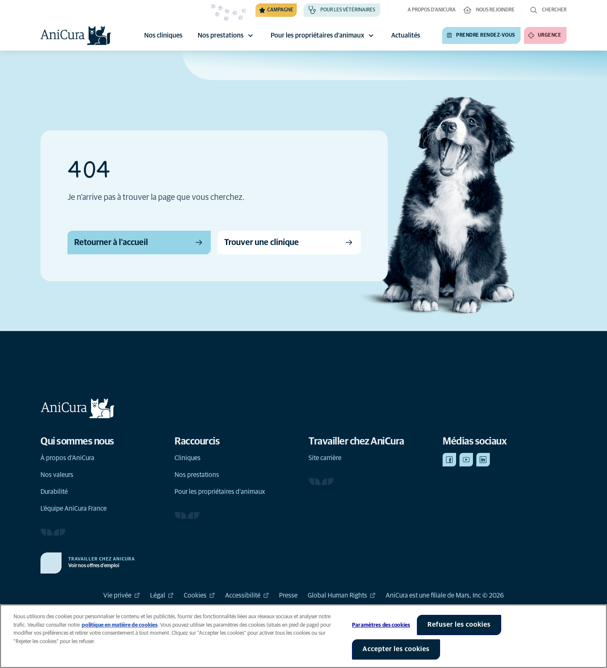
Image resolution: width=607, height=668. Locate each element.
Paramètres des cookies (381, 625)
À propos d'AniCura (67, 458)
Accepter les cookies (396, 649)
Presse (288, 595)
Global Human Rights (342, 595)
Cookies (199, 595)
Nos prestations (226, 35)
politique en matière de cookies (120, 625)
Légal (162, 595)
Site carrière (325, 458)
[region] (303, 636)
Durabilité (54, 491)
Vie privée (121, 595)
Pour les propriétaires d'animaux (323, 35)
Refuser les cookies (459, 624)
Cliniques (188, 458)
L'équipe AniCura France (73, 508)
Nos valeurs (56, 474)
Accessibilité (247, 595)
